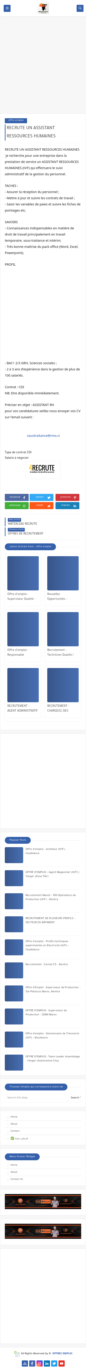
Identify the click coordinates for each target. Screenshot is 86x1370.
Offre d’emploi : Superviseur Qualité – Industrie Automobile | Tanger (22, 597)
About (14, 1124)
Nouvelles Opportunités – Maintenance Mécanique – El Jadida (61, 597)
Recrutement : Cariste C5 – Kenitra (46, 964)
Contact (15, 1131)
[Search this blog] (36, 1098)
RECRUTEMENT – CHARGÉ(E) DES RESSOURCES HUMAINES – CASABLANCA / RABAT (61, 709)
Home (14, 1117)
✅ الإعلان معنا (19, 1138)
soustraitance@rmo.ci (43, 435)
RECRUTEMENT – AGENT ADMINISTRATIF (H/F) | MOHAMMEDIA (22, 709)
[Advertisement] (43, 67)
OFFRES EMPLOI (62, 1353)
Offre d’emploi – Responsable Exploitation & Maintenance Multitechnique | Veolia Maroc (22, 653)
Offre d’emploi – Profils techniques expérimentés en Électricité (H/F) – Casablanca (47, 945)
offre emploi (16, 120)
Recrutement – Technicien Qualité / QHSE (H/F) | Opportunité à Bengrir (62, 653)
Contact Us (17, 1179)
